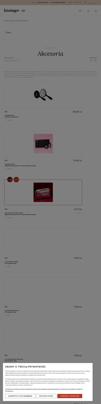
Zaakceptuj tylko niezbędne (20, 396)
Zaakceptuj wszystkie (69, 396)
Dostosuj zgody (46, 396)
